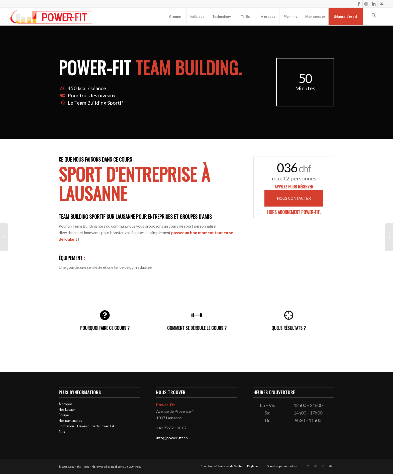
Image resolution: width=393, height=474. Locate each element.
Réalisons (117, 466)
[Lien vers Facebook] (358, 4)
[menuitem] (175, 16)
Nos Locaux (67, 410)
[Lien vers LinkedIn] (373, 4)
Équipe (64, 415)
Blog (62, 432)
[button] (374, 16)
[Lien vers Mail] (381, 4)
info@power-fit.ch (172, 437)
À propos (65, 404)
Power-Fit (89, 466)
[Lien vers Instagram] (366, 4)
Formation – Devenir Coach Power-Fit (86, 426)
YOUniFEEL (134, 466)
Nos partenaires (70, 421)
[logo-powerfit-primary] (51, 16)
